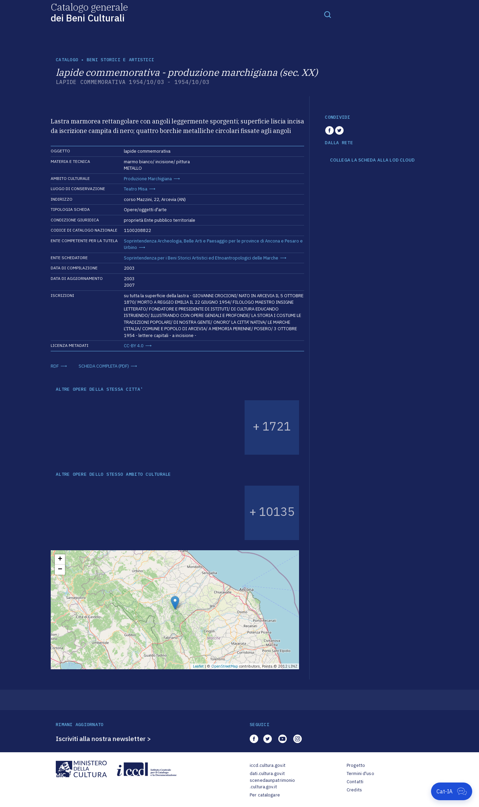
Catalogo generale (89, 12)
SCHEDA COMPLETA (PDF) (104, 366)
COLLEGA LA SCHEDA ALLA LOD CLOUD (372, 160)
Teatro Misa (135, 189)
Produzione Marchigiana (148, 179)
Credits (354, 790)
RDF (55, 366)
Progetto (356, 765)
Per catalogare (265, 795)
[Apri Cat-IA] (451, 791)
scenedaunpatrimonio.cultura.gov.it (272, 783)
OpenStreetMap (224, 666)
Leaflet (198, 666)
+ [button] (60, 559)
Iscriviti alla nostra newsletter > (103, 739)
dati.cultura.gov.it (267, 773)
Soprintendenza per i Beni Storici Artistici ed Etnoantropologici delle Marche (201, 258)
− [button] (60, 570)
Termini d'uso (360, 773)
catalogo (67, 60)
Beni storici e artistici (120, 60)
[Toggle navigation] (327, 14)
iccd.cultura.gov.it (267, 765)
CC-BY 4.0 (134, 346)
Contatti (355, 782)
